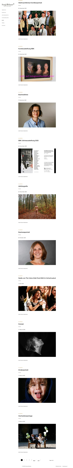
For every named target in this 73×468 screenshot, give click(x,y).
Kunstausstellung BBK (26, 49)
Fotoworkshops (5, 17)
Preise (3, 22)
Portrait (21, 324)
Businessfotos (23, 95)
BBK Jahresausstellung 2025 (28, 140)
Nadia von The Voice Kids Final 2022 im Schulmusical (37, 278)
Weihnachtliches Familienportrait (30, 3)
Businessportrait (24, 232)
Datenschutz (58, 466)
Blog (3, 20)
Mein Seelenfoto (5, 15)
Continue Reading (23, 130)
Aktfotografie (23, 186)
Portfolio (4, 12)
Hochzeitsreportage (25, 416)
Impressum (64, 466)
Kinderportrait (23, 370)
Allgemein (20, 46)
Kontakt (3, 25)
